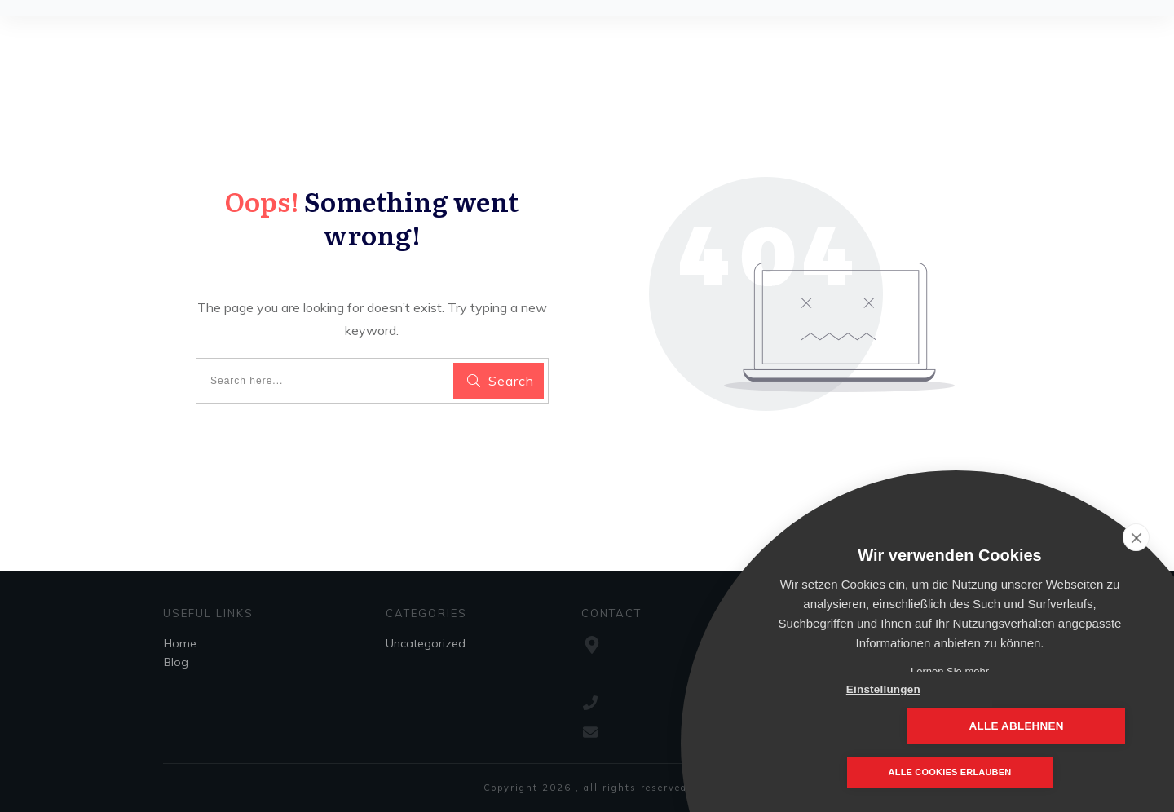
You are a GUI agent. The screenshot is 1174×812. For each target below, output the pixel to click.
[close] (1136, 537)
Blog (176, 662)
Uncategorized (426, 643)
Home (180, 643)
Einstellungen (856, 726)
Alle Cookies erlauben (950, 773)
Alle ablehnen (1043, 726)
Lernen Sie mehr (950, 671)
